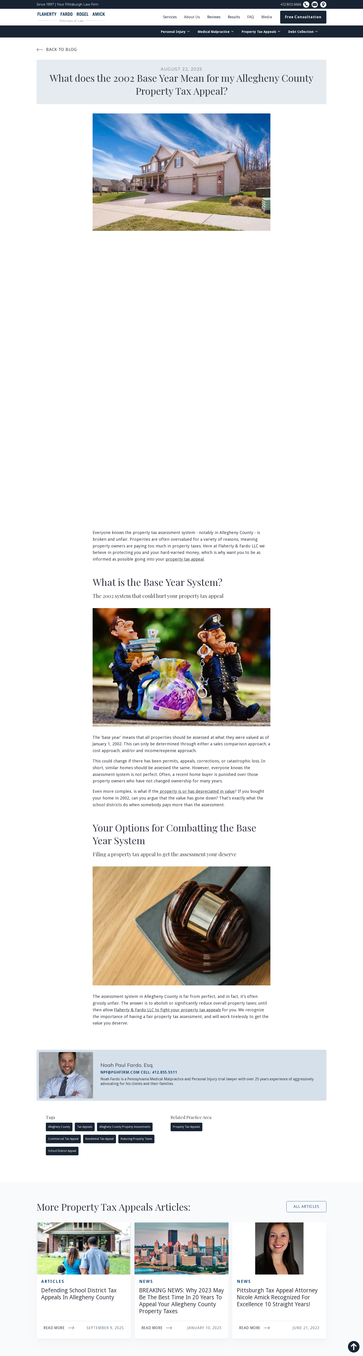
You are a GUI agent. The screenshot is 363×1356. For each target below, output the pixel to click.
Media (266, 17)
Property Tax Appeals (259, 32)
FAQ (250, 17)
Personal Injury (173, 32)
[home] (71, 17)
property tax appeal (185, 559)
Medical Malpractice (214, 32)
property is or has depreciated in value (197, 791)
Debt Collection (301, 32)
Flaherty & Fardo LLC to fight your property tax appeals (167, 1009)
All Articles (306, 1206)
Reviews (213, 17)
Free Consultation (303, 17)
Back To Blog (57, 49)
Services (170, 17)
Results (234, 17)
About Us (192, 17)
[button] (191, 17)
